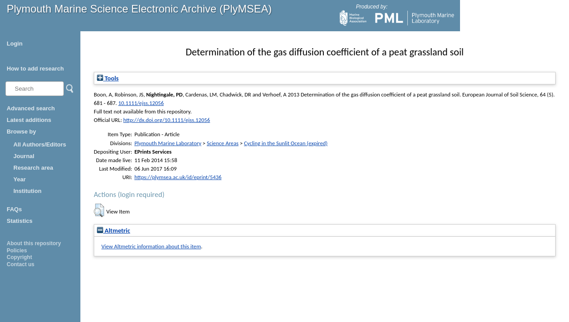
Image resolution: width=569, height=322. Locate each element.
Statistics (20, 220)
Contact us (20, 264)
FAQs (14, 209)
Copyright (19, 257)
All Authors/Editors (39, 144)
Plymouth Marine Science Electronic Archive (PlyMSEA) (139, 9)
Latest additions (29, 120)
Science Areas (222, 143)
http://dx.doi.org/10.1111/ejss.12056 (166, 120)
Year (19, 179)
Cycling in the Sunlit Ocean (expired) (285, 143)
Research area (33, 167)
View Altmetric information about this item (151, 246)
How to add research (35, 68)
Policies (17, 250)
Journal (23, 156)
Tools (108, 78)
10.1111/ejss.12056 (141, 103)
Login (14, 43)
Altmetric (113, 230)
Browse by (21, 131)
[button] (99, 210)
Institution (27, 191)
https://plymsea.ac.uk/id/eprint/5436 (178, 177)
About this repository (34, 243)
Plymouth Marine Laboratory (167, 143)
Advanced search (31, 108)
